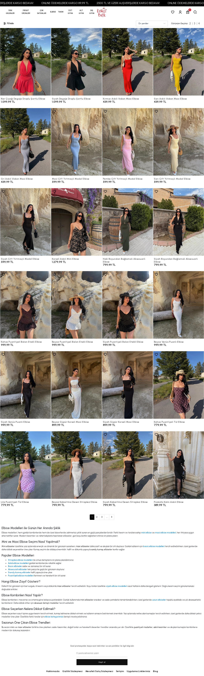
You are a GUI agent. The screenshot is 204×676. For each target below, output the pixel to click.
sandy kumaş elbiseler (101, 549)
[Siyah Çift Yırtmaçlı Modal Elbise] (25, 222)
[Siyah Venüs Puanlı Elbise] (25, 385)
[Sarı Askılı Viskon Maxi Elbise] (178, 62)
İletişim (120, 671)
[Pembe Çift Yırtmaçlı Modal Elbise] (127, 142)
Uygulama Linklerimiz (138, 671)
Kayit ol (102, 662)
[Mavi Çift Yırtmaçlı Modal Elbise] (76, 142)
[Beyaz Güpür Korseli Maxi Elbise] (76, 385)
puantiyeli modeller (143, 627)
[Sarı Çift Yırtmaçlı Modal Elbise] (178, 142)
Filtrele (8, 23)
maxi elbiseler (83, 546)
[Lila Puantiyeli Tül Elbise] (25, 465)
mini (12, 627)
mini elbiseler (86, 600)
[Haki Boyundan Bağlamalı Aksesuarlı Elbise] (127, 222)
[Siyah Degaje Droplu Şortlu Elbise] (76, 62)
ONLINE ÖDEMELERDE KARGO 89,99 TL (74, 3)
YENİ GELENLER (10, 11)
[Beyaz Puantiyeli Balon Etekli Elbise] (76, 305)
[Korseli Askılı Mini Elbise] (76, 222)
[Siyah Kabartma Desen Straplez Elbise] (127, 465)
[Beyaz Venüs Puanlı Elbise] (178, 305)
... (106, 517)
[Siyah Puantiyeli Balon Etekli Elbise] (127, 305)
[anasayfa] (102, 12)
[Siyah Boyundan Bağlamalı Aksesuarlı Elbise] (178, 222)
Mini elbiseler (8, 546)
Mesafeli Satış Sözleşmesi (99, 671)
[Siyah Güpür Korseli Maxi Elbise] (127, 385)
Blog (155, 671)
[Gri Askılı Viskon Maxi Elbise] (25, 142)
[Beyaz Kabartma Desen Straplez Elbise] (76, 465)
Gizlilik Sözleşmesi (72, 671)
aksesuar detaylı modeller (46, 603)
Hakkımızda (52, 671)
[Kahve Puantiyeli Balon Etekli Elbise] (25, 305)
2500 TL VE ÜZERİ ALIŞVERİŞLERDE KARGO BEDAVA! (137, 3)
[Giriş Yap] (180, 12)
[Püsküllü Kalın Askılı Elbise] (178, 465)
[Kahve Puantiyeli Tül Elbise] (178, 385)
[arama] (195, 12)
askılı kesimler (160, 627)
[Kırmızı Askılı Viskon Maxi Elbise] (127, 62)
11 (111, 517)
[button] (26, 12)
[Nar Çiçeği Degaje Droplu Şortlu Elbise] (25, 62)
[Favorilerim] (173, 12)
